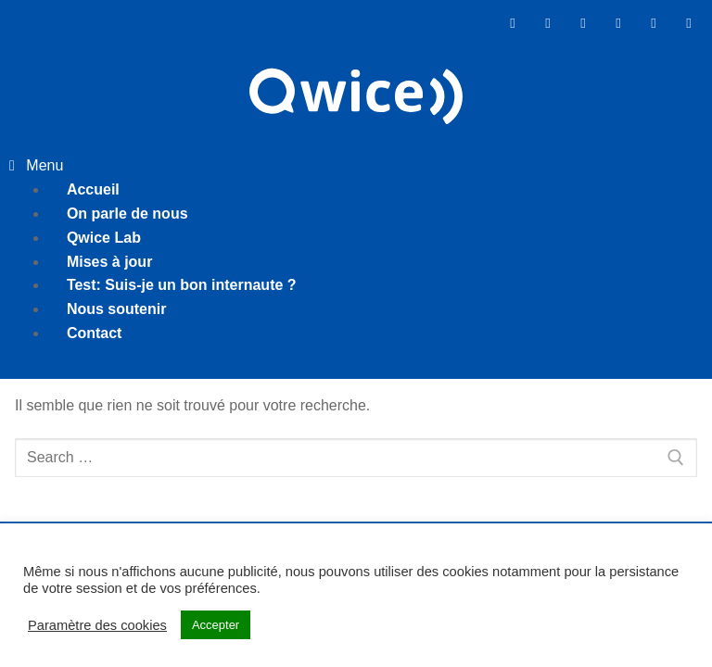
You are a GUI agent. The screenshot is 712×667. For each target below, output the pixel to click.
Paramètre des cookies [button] (97, 625)
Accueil (93, 189)
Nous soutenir (117, 309)
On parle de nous (127, 213)
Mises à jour (109, 262)
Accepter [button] (215, 625)
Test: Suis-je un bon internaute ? (182, 285)
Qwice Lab (104, 237)
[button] (356, 166)
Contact (94, 333)
